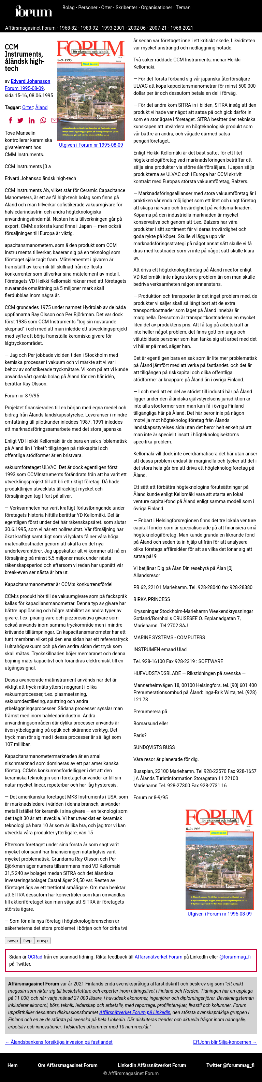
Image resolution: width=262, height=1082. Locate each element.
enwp (42, 940)
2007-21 (158, 28)
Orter (106, 7)
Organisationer (156, 7)
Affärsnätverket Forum (159, 957)
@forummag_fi (235, 957)
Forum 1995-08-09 (24, 88)
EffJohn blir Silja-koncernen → (225, 1042)
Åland (41, 107)
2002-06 (137, 28)
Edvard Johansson (30, 81)
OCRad (35, 957)
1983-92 (89, 28)
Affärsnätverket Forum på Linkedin (134, 1012)
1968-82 (68, 28)
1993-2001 (113, 28)
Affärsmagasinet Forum (30, 28)
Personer (88, 7)
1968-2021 (182, 28)
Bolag (68, 7)
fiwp (27, 940)
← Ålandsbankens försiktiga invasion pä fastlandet (59, 1042)
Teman (183, 7)
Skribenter (126, 7)
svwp (13, 940)
